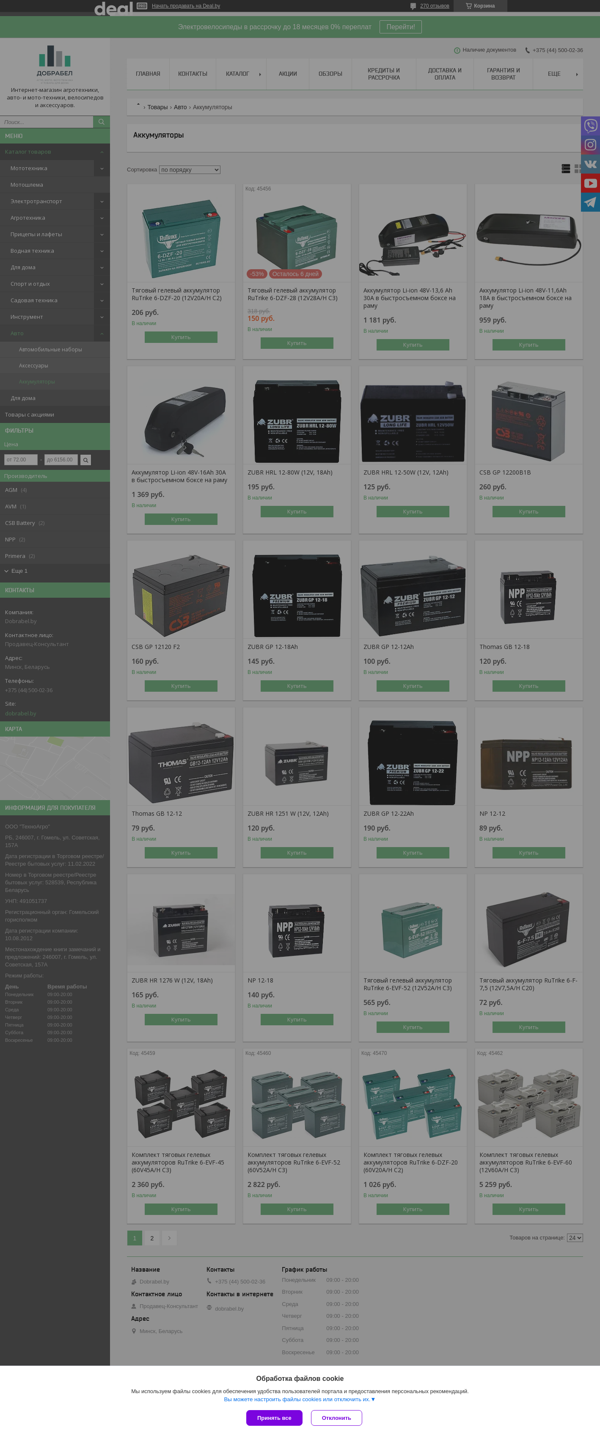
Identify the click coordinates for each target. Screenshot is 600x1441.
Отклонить (336, 1418)
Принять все (274, 1418)
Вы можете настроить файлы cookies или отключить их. (297, 1399)
